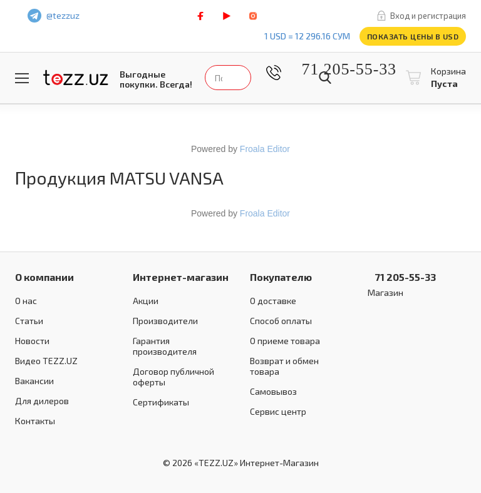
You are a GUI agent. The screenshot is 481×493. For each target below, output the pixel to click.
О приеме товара (285, 340)
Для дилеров (42, 400)
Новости (32, 340)
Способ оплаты (281, 320)
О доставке (273, 300)
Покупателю (281, 277)
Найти (325, 77)
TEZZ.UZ (75, 78)
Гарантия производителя (165, 346)
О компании (44, 277)
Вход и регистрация (428, 16)
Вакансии (34, 380)
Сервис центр (278, 411)
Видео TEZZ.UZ (46, 360)
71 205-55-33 (339, 69)
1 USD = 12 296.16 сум (307, 36)
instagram (253, 16)
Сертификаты (161, 402)
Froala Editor (265, 149)
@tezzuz (63, 15)
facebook (200, 16)
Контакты (35, 420)
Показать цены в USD (413, 36)
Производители (165, 320)
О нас (26, 300)
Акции (145, 300)
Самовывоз (273, 391)
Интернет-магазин (181, 277)
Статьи (29, 320)
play (226, 16)
